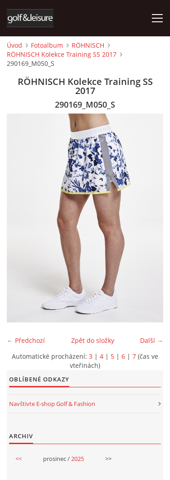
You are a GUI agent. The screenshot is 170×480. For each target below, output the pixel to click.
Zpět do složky (92, 340)
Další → (151, 340)
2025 (77, 459)
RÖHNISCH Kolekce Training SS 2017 (62, 54)
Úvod (14, 45)
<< (18, 459)
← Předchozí (26, 340)
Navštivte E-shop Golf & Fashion (52, 404)
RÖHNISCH (88, 45)
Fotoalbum (47, 45)
